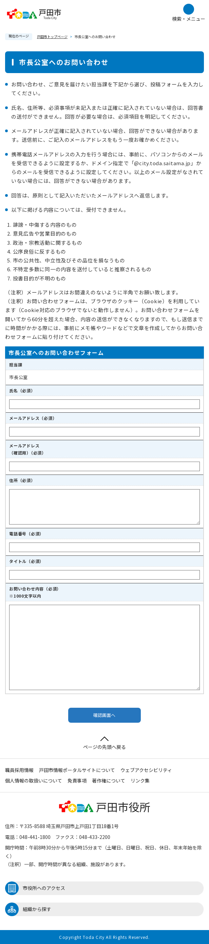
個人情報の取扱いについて (33, 780)
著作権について (108, 780)
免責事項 (77, 780)
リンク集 (140, 780)
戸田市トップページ (52, 36)
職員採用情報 (19, 770)
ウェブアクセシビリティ (146, 770)
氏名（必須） (22, 390)
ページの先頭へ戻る (104, 743)
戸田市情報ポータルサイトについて (77, 770)
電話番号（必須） (26, 533)
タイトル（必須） (26, 561)
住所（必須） (22, 480)
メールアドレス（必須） (33, 418)
